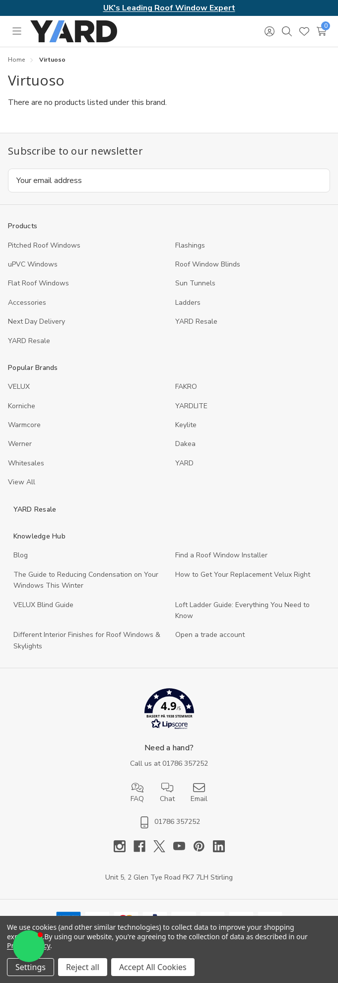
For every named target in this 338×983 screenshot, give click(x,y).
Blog (20, 555)
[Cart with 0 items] (321, 31)
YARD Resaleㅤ (29, 341)
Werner (20, 443)
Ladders (188, 302)
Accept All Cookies (153, 967)
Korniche (21, 406)
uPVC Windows (33, 264)
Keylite (186, 425)
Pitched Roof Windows (44, 245)
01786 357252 (185, 763)
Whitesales (26, 463)
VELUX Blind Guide (43, 605)
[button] (169, 710)
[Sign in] (269, 31)
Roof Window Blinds (207, 264)
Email (199, 793)
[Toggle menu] (16, 31)
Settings (30, 967)
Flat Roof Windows (38, 283)
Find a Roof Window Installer (221, 555)
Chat (167, 793)
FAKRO (186, 386)
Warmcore (24, 425)
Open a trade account (210, 634)
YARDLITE (191, 406)
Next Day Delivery (36, 321)
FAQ (137, 793)
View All (21, 482)
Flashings (190, 245)
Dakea (185, 443)
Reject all (82, 967)
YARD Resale (196, 321)
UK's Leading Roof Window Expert (169, 7)
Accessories (27, 302)
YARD (184, 463)
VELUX (19, 386)
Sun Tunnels (195, 283)
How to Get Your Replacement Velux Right (242, 574)
